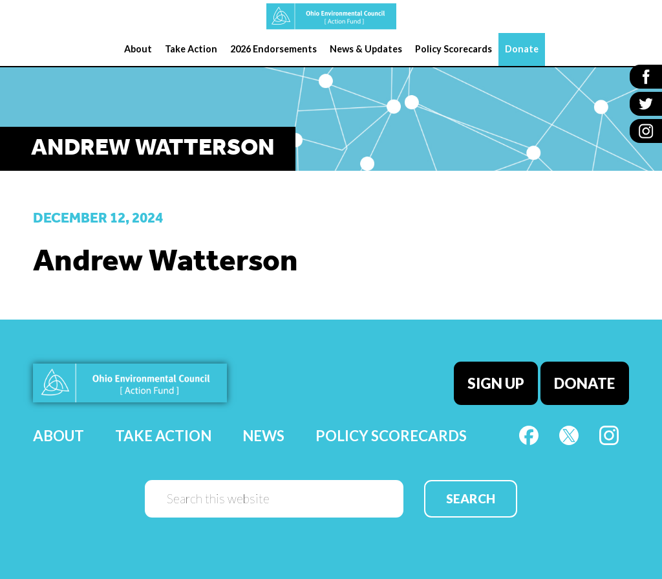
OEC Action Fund (331, 16)
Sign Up (495, 382)
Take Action (163, 435)
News (263, 435)
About (58, 435)
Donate (585, 382)
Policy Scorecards (391, 435)
